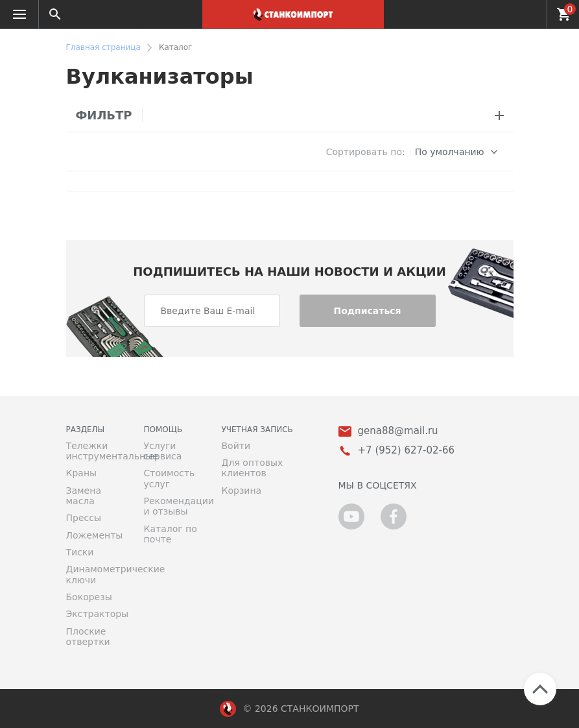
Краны (81, 473)
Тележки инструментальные (95, 451)
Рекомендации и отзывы (173, 506)
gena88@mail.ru (398, 431)
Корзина (242, 490)
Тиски (80, 552)
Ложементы (94, 535)
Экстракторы (95, 614)
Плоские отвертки (88, 636)
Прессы (83, 518)
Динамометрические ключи (95, 574)
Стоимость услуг (169, 478)
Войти (236, 446)
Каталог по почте (170, 534)
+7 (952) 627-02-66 (529, 14)
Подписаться (367, 311)
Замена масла (83, 495)
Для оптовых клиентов (252, 467)
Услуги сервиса (163, 451)
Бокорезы (89, 597)
